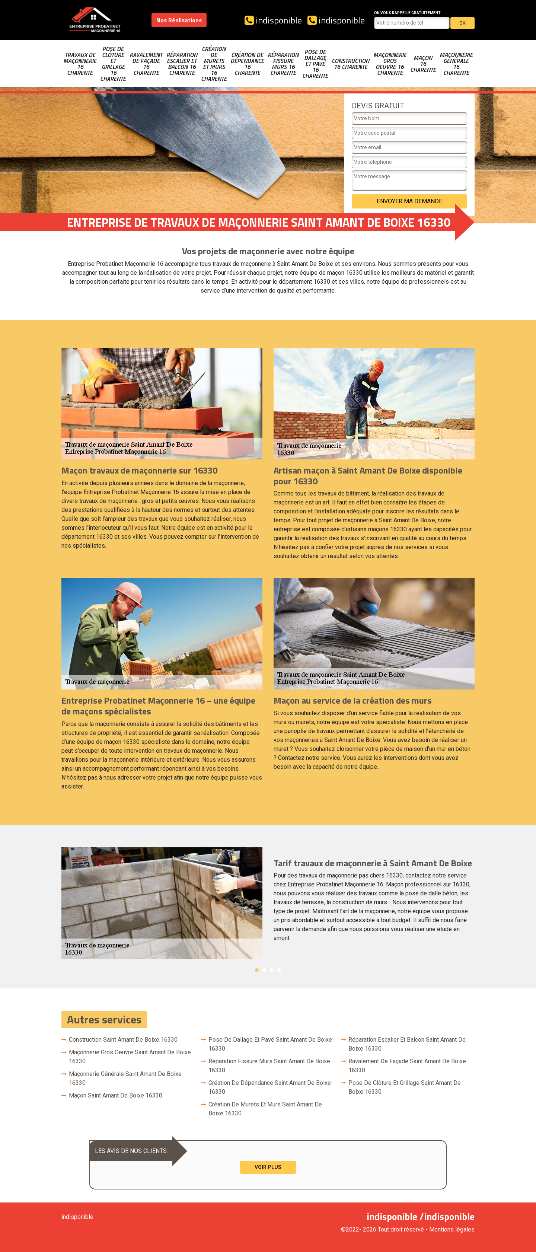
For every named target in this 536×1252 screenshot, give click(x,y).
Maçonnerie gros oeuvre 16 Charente (389, 63)
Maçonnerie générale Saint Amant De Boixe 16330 (125, 1078)
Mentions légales (452, 1229)
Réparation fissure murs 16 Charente (283, 63)
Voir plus (268, 1167)
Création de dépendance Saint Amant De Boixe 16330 (269, 1087)
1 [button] (257, 970)
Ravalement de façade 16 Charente (146, 63)
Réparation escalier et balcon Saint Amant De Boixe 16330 (407, 1044)
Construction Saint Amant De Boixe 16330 (123, 1039)
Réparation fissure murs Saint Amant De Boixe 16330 (269, 1066)
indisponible (273, 20)
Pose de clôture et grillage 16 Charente (113, 63)
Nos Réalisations (179, 20)
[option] (268, 903)
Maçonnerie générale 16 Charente (456, 63)
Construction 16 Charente (350, 63)
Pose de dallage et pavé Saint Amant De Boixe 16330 (270, 1044)
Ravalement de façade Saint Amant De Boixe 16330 (407, 1066)
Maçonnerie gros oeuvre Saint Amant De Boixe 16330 (130, 1057)
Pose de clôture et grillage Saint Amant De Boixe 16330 (404, 1087)
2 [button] (264, 970)
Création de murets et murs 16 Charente (214, 63)
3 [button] (272, 970)
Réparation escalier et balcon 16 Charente (181, 63)
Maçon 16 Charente (423, 63)
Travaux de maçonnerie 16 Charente (79, 63)
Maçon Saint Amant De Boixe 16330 (115, 1095)
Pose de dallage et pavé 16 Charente (315, 63)
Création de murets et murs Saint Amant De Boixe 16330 (265, 1109)
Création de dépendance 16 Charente (247, 63)
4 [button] (279, 970)
